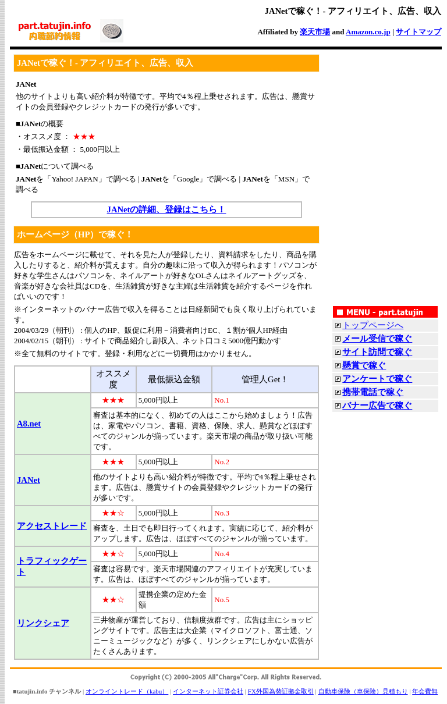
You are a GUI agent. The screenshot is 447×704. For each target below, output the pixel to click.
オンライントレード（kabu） (127, 691)
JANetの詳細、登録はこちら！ (166, 209)
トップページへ (372, 325)
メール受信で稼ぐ (377, 338)
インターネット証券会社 (208, 691)
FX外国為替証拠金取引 (281, 691)
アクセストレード (52, 526)
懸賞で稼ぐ (364, 365)
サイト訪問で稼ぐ (377, 352)
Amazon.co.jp (368, 31)
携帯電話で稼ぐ (372, 392)
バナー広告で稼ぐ (377, 405)
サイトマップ (418, 31)
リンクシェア (43, 623)
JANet (28, 480)
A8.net (29, 423)
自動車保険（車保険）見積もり (363, 691)
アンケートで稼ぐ (377, 378)
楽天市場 (315, 31)
